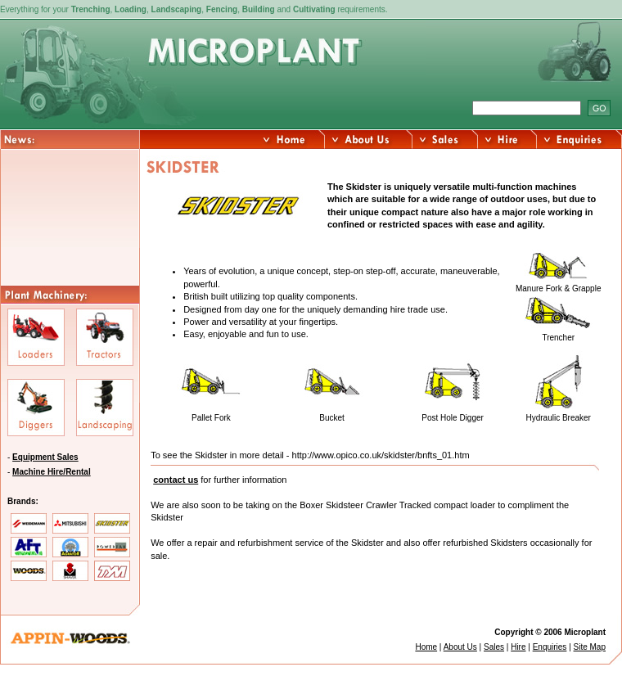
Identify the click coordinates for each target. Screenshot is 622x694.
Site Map (590, 646)
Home (426, 646)
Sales (494, 646)
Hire (518, 646)
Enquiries (550, 646)
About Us (460, 646)
